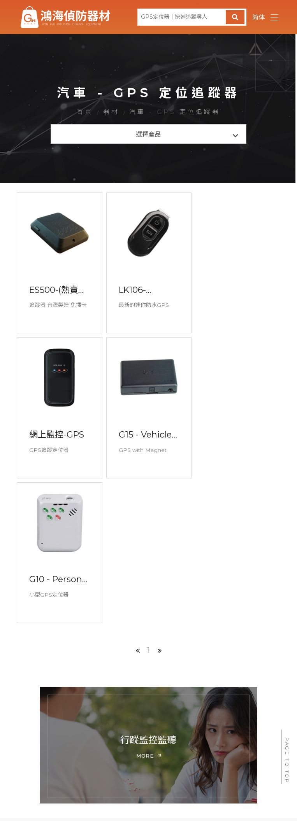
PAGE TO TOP (287, 760)
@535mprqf (93, 756)
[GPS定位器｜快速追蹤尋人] (191, 17)
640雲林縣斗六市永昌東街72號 (150, 784)
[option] (148, 601)
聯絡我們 (238, 721)
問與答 (191, 721)
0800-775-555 (98, 743)
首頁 (84, 112)
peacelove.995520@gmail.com (228, 743)
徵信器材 (145, 721)
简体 (258, 17)
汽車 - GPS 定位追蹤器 (176, 112)
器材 (111, 112)
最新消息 (95, 721)
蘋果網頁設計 (202, 774)
